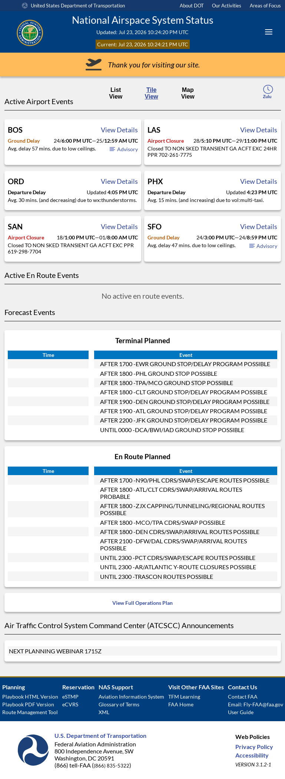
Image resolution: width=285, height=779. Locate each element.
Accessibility (252, 755)
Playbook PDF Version (28, 704)
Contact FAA (243, 696)
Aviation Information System (131, 696)
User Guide (240, 712)
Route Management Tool (30, 712)
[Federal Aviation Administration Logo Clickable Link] (39, 32)
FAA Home (180, 704)
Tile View (151, 93)
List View (115, 93)
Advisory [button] (123, 149)
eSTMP (70, 696)
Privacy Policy (254, 746)
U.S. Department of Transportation (100, 735)
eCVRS (70, 704)
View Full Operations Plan (142, 603)
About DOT (192, 6)
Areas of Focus (265, 6)
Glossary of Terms (119, 704)
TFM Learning (184, 696)
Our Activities (226, 6)
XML (104, 712)
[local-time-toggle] (268, 94)
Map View (188, 93)
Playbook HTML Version (30, 696)
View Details (119, 130)
